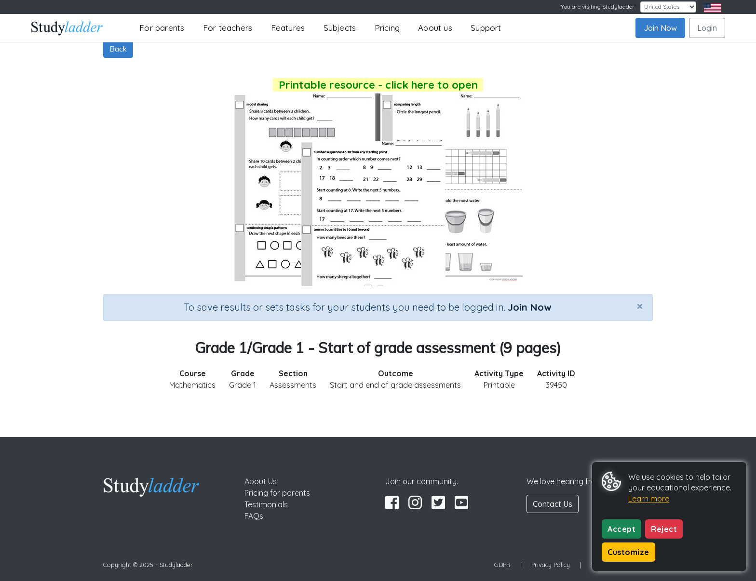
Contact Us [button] (552, 504)
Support (486, 28)
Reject (664, 529)
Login (707, 28)
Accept (621, 529)
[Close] (639, 305)
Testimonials (266, 504)
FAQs (253, 516)
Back (118, 48)
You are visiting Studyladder (597, 6)
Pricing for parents (277, 493)
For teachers (227, 28)
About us (435, 28)
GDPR (502, 564)
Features (288, 28)
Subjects (340, 28)
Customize (628, 552)
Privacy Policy (550, 564)
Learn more (648, 498)
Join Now (660, 28)
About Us (260, 481)
